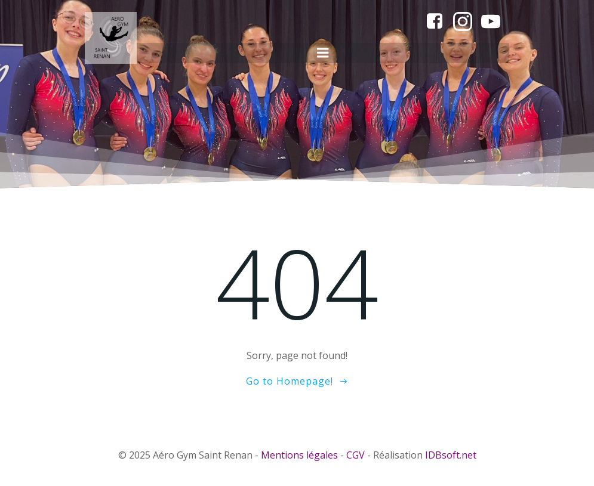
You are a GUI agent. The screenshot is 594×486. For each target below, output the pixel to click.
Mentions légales (299, 455)
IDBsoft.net (450, 455)
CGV (355, 455)
